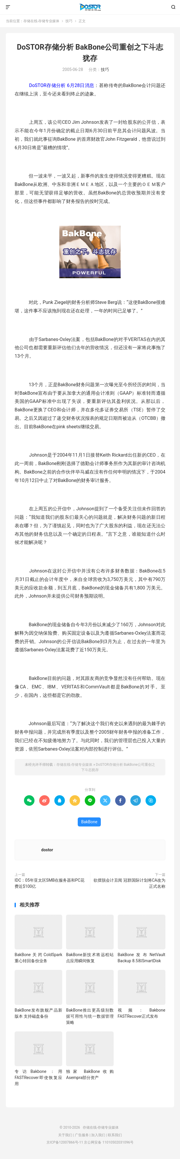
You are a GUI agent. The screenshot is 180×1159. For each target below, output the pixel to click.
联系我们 (115, 1135)
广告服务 (82, 1135)
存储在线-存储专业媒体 (90, 7)
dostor (47, 850)
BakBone (89, 821)
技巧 (68, 21)
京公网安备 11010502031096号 (108, 1142)
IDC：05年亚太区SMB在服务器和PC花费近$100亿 (49, 883)
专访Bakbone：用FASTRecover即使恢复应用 (38, 1077)
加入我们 (98, 1135)
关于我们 (65, 1135)
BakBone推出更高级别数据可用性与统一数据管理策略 (90, 1016)
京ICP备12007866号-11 (64, 1142)
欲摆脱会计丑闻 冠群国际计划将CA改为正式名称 (129, 883)
